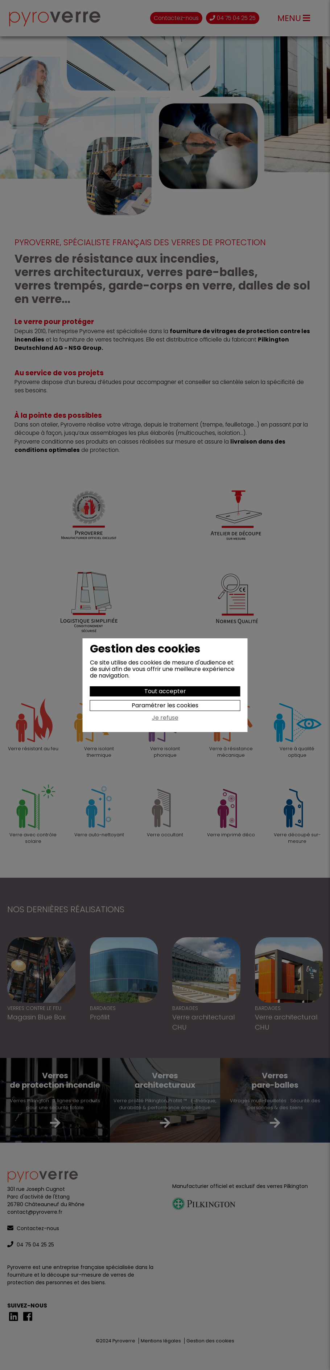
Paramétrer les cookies (165, 705)
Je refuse (165, 718)
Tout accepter (165, 691)
